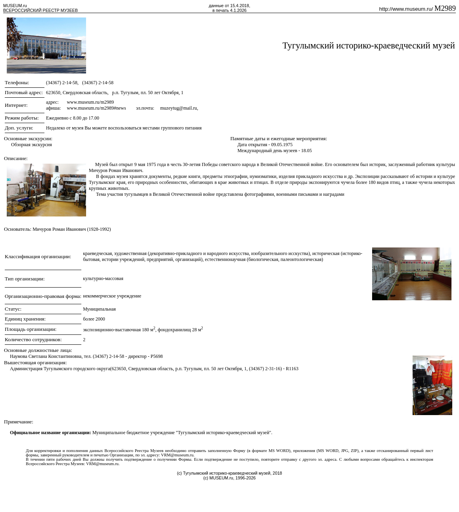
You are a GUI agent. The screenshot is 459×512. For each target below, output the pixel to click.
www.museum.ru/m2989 (90, 102)
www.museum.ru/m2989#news (96, 108)
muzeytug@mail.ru (178, 108)
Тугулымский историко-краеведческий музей (368, 45)
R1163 (292, 368)
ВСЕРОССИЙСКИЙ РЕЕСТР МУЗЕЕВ (40, 10)
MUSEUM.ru (15, 5)
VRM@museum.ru (177, 455)
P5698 (157, 356)
